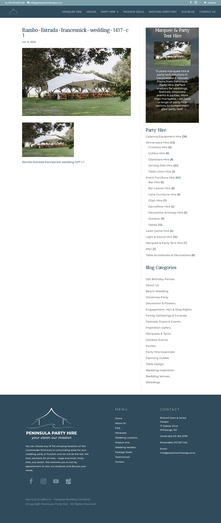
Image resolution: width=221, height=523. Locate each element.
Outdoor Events (157, 340)
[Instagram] (196, 3)
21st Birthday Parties (160, 279)
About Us (152, 285)
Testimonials (122, 457)
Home (118, 418)
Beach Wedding (157, 291)
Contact (119, 461)
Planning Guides (157, 358)
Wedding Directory (163, 12)
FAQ (117, 428)
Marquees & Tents (158, 333)
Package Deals (133, 12)
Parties (151, 346)
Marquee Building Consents (72, 499)
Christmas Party (157, 297)
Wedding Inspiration (160, 370)
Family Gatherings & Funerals (166, 315)
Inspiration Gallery (158, 327)
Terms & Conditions (38, 499)
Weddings (153, 382)
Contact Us (207, 12)
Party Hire (108, 12)
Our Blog (188, 12)
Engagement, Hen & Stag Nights (169, 309)
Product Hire (122, 442)
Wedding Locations (126, 437)
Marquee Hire (72, 12)
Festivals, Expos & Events (163, 321)
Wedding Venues (158, 376)
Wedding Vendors (125, 447)
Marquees (121, 432)
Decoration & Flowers (160, 303)
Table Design (155, 364)
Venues (91, 12)
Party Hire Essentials (160, 352)
